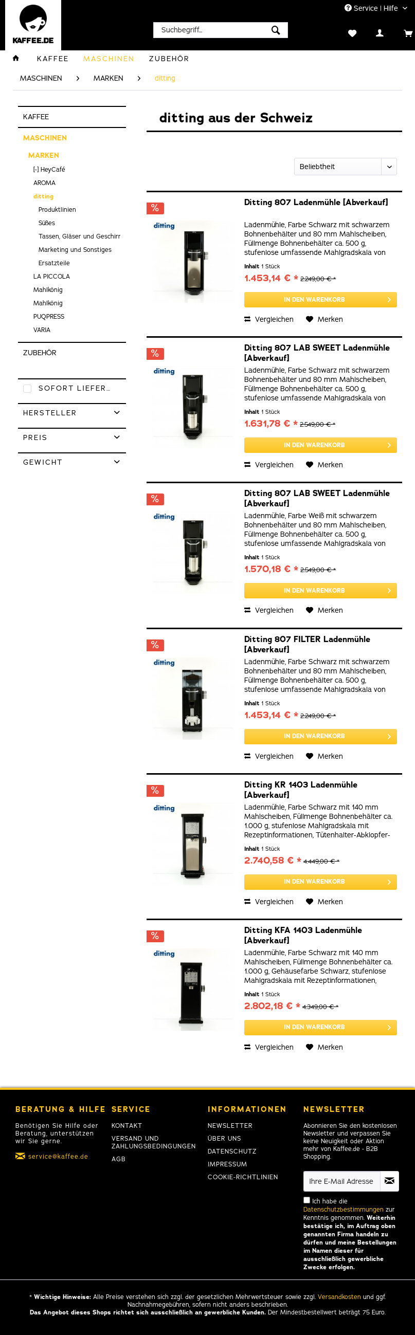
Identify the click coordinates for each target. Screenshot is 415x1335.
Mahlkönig (48, 290)
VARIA (41, 330)
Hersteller (50, 413)
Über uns (224, 1139)
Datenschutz (232, 1151)
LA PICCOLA (51, 276)
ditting (43, 196)
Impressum (227, 1164)
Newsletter (230, 1126)
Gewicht (43, 462)
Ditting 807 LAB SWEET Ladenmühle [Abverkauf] (317, 353)
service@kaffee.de (58, 1157)
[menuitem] (220, 30)
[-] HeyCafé (49, 170)
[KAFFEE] (53, 58)
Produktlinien (57, 210)
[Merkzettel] (341, 32)
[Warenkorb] (397, 32)
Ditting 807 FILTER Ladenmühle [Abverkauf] (307, 644)
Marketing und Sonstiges (75, 250)
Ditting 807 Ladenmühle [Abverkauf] (316, 202)
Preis (35, 438)
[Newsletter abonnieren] (389, 1181)
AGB (119, 1159)
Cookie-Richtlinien (243, 1177)
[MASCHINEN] (109, 58)
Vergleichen (269, 319)
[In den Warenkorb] (320, 299)
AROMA (44, 183)
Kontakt (127, 1126)
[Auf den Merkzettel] (324, 320)
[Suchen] (276, 30)
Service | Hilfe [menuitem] (372, 8)
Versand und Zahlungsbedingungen (154, 1142)
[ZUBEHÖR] (169, 58)
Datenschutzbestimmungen (343, 1209)
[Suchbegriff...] (220, 30)
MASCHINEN (45, 138)
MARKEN (43, 155)
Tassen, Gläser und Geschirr (80, 236)
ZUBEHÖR (40, 353)
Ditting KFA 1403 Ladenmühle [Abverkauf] (303, 935)
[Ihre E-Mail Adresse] (341, 1181)
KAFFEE (36, 117)
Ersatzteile (54, 263)
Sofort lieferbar (81, 388)
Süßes (47, 223)
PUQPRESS (48, 317)
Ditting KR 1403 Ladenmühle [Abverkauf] (300, 790)
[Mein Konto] (369, 32)
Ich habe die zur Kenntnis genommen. (349, 1234)
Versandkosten (339, 1297)
